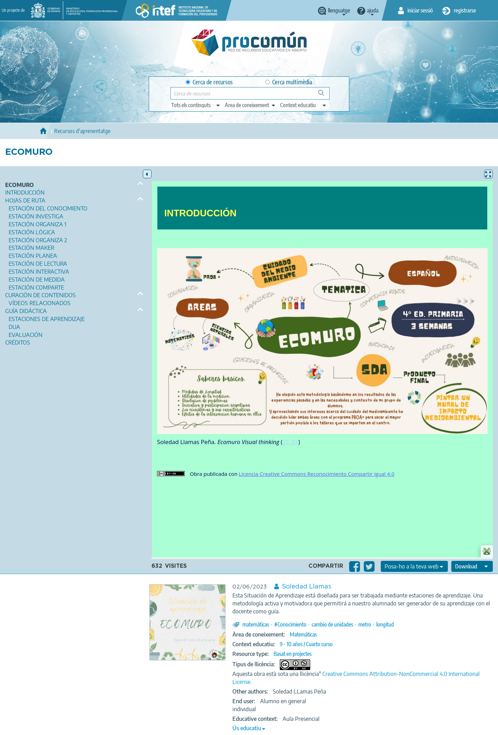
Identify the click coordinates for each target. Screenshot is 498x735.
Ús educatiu (246, 728)
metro (364, 624)
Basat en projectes (293, 653)
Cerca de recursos (209, 82)
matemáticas (255, 624)
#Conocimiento (290, 624)
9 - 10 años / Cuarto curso (306, 644)
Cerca (324, 95)
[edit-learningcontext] (303, 105)
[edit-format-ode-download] (472, 566)
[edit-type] (196, 105)
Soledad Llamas (306, 587)
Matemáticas (303, 634)
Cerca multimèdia (288, 82)
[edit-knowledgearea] (250, 105)
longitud (385, 624)
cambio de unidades (332, 624)
